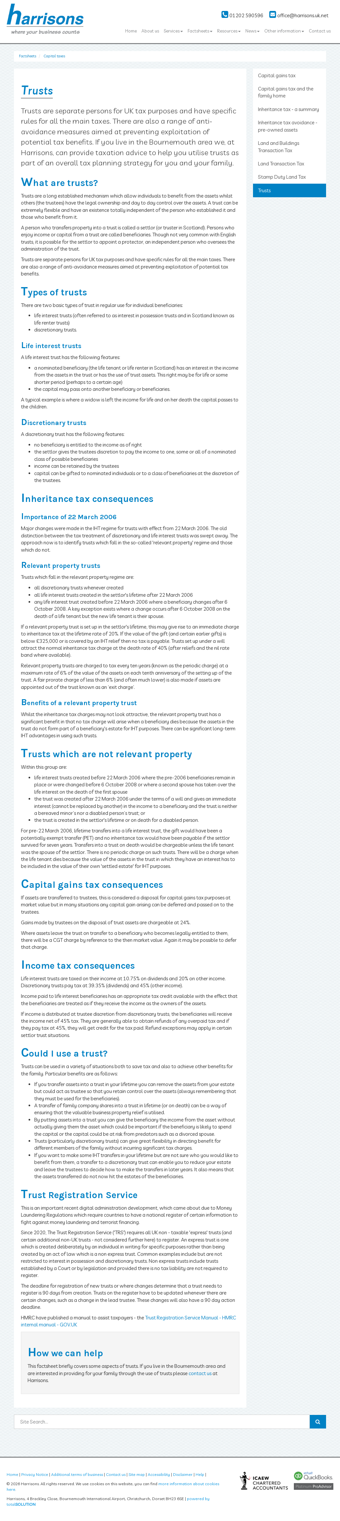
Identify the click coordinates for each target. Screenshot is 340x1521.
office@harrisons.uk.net (298, 15)
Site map (136, 1474)
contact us (200, 1373)
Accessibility (159, 1474)
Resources (229, 30)
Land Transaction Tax (281, 163)
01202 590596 (242, 15)
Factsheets (200, 30)
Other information (284, 30)
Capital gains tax (277, 75)
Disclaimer (183, 1474)
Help (200, 1474)
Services (173, 30)
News (252, 30)
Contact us (320, 30)
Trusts (264, 190)
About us (150, 30)
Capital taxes (54, 56)
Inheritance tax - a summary (288, 109)
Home (131, 30)
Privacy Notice (34, 1474)
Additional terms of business (77, 1474)
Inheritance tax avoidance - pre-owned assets (287, 126)
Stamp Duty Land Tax (282, 177)
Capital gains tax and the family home (285, 92)
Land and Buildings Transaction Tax (278, 146)
